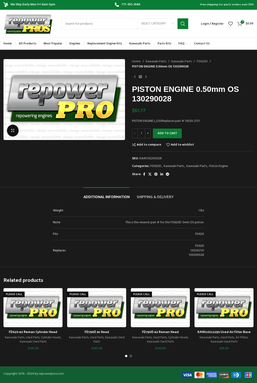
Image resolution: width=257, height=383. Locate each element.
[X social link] (150, 174)
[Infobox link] (127, 4)
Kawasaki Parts (156, 61)
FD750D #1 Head (97, 332)
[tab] (106, 194)
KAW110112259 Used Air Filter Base (224, 332)
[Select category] (158, 24)
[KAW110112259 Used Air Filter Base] (224, 307)
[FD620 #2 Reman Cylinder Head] (33, 307)
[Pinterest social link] (156, 174)
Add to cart (167, 133)
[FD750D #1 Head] (96, 307)
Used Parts (33, 337)
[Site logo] (27, 24)
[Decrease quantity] (135, 133)
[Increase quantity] (148, 133)
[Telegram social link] (168, 174)
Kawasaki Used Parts (33, 341)
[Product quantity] (141, 133)
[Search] (125, 23)
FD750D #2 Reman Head (160, 332)
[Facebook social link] (144, 174)
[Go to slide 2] (131, 356)
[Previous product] (135, 77)
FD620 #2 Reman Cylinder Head (33, 332)
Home (136, 61)
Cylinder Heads (51, 337)
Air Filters (242, 337)
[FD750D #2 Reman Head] (160, 307)
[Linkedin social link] (162, 174)
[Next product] (146, 77)
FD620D (202, 61)
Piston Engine (218, 166)
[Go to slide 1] (126, 356)
